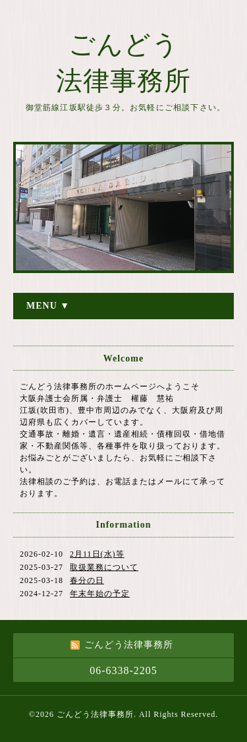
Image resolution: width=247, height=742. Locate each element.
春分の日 (87, 580)
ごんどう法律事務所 (95, 714)
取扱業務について (104, 567)
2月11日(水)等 (97, 554)
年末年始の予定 (100, 593)
